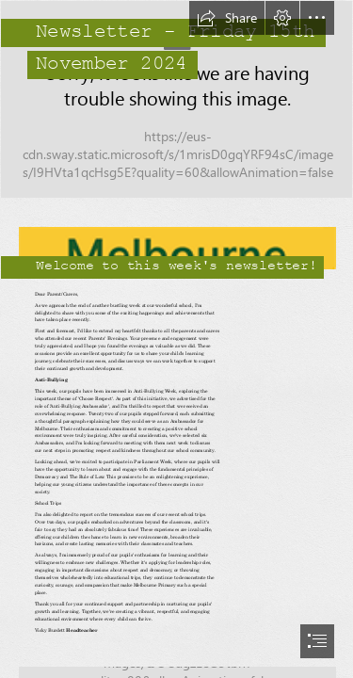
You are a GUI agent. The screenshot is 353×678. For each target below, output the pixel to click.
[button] (227, 18)
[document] (176, 339)
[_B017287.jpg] (176, 99)
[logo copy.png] (176, 241)
